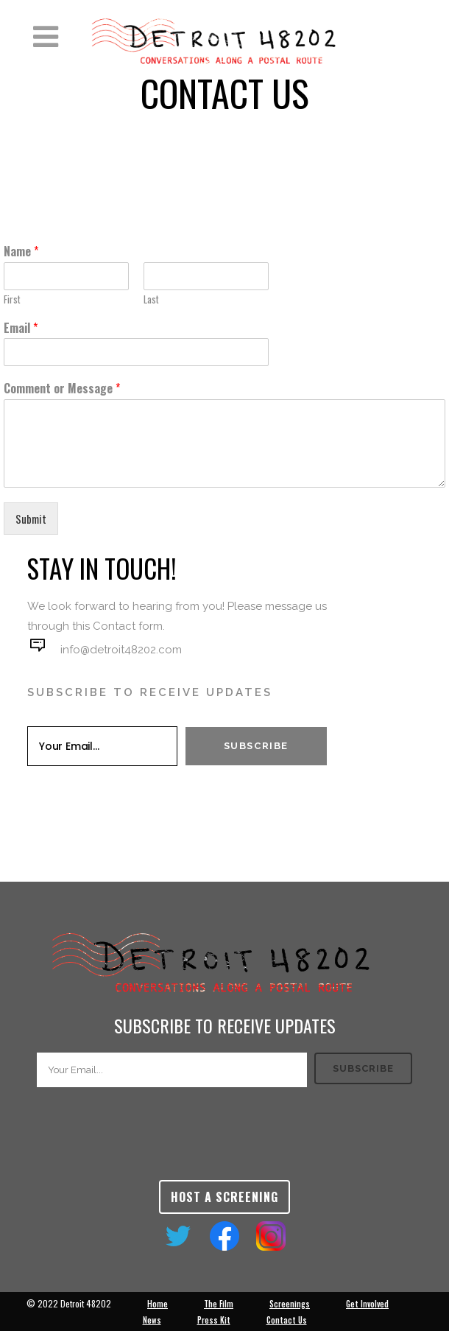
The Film (218, 1304)
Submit (30, 518)
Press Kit (213, 1320)
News (152, 1320)
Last (151, 299)
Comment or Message (62, 388)
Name (21, 251)
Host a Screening (224, 1197)
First (12, 299)
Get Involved (367, 1304)
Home (157, 1304)
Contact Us (286, 1320)
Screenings (289, 1304)
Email (21, 328)
